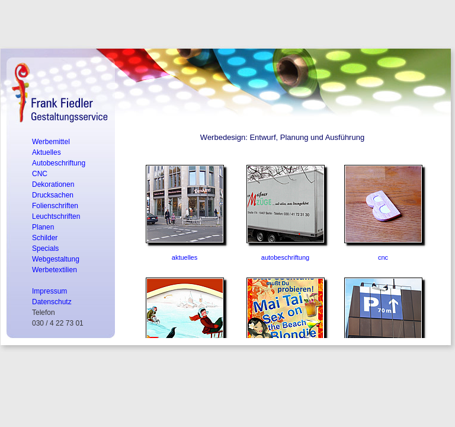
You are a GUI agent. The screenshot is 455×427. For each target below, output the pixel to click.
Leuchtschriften (56, 216)
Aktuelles (46, 152)
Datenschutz (52, 302)
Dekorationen (53, 184)
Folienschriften (55, 206)
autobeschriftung (285, 257)
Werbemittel (51, 142)
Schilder (44, 238)
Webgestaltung (55, 259)
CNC (39, 174)
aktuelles (184, 257)
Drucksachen (52, 195)
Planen (43, 227)
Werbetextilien (54, 270)
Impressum (49, 291)
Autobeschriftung (58, 163)
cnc (383, 257)
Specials (45, 248)
